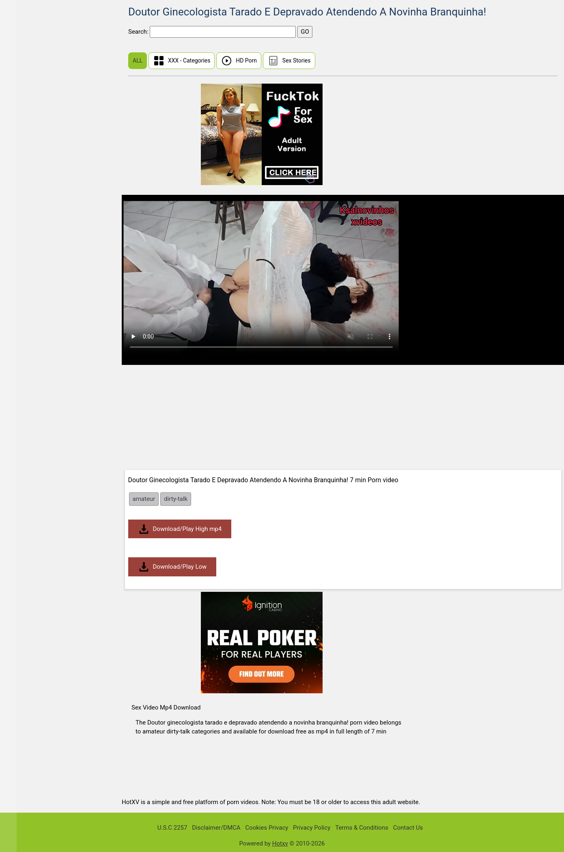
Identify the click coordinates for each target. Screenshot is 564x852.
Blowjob (24, 413)
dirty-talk (175, 499)
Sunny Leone (31, 38)
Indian (22, 210)
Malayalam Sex (34, 226)
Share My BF (31, 148)
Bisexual (25, 382)
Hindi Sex (26, 85)
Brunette (25, 445)
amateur (144, 499)
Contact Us (408, 827)
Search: (139, 31)
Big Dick (24, 351)
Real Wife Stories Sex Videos (52, 101)
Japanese (27, 195)
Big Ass (24, 335)
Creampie (26, 476)
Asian (21, 288)
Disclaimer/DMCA (216, 827)
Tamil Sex (27, 242)
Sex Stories (289, 60)
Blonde (23, 398)
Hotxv (280, 843)
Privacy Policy (311, 827)
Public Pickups (33, 132)
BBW (20, 304)
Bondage (25, 429)
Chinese (24, 69)
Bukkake (25, 460)
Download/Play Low (172, 567)
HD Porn (239, 60)
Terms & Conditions (361, 827)
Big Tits (24, 367)
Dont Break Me (33, 163)
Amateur (25, 257)
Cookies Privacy (266, 827)
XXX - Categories (182, 60)
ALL (137, 60)
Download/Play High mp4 (180, 529)
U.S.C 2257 (172, 827)
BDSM (22, 320)
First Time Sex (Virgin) (44, 54)
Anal (20, 273)
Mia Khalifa (29, 179)
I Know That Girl (35, 117)
